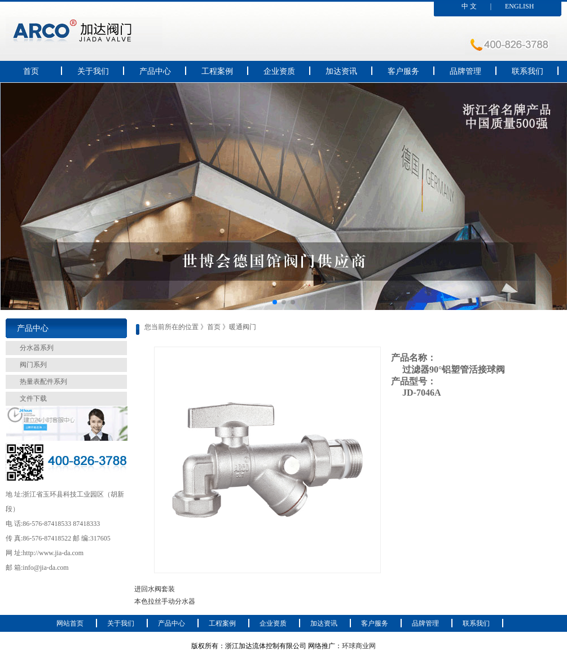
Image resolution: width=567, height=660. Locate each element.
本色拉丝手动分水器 (164, 601)
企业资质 (279, 71)
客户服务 (403, 71)
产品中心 (155, 71)
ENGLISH (519, 6)
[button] (274, 302)
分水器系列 (37, 348)
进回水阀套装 (154, 589)
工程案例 (217, 71)
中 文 (469, 6)
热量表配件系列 (43, 382)
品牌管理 (465, 71)
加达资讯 (341, 71)
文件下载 (33, 398)
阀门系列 (33, 365)
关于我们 (93, 71)
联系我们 (527, 71)
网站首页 (69, 623)
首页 (31, 71)
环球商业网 (359, 646)
